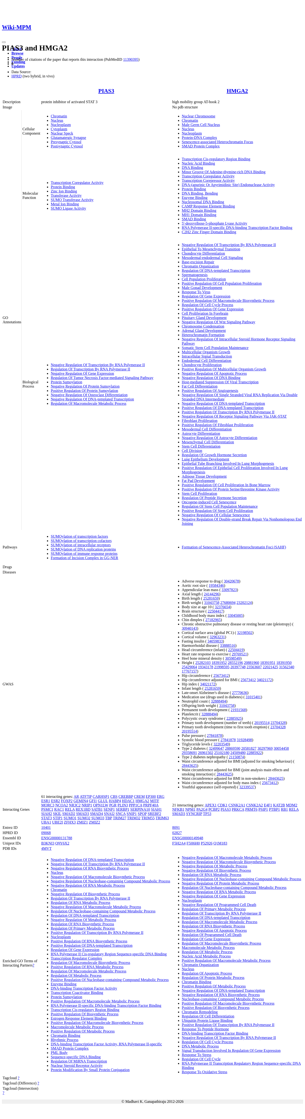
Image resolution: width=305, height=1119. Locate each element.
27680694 (228, 603)
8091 (176, 827)
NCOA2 (61, 805)
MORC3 (47, 805)
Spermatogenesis (195, 275)
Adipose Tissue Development (204, 476)
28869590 (232, 748)
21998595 (221, 667)
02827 (177, 833)
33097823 (229, 590)
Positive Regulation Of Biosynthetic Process (84, 1014)
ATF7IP (86, 797)
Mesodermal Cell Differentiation (207, 429)
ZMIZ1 (82, 822)
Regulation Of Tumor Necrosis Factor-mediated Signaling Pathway (102, 378)
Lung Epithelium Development (205, 459)
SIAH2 (46, 814)
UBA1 (46, 822)
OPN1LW (100, 805)
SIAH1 (156, 809)
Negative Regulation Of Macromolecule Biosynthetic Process (98, 877)
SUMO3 (97, 818)
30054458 (281, 748)
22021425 (270, 667)
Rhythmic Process (64, 1040)
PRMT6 (251, 809)
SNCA (121, 814)
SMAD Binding (194, 219)
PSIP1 (263, 809)
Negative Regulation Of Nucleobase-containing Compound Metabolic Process (110, 881)
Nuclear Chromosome (198, 116)
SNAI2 (109, 814)
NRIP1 (86, 805)
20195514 (261, 723)
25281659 (211, 598)
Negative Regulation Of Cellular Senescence (216, 515)
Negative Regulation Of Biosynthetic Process (85, 894)
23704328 (278, 723)
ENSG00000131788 (56, 838)
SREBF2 (154, 814)
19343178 (205, 667)
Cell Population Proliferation (204, 279)
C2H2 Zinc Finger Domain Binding (209, 232)
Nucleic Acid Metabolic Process (206, 956)
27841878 (214, 736)
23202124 (244, 603)
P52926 (207, 843)
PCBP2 (214, 809)
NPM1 (190, 809)
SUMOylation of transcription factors (79, 536)
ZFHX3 (70, 822)
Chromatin (59, 116)
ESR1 (45, 801)
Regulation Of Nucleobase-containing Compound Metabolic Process (103, 911)
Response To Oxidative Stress (204, 1072)
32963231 (217, 637)
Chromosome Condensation (203, 326)
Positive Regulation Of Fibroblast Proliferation (217, 425)
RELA (70, 809)
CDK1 (223, 805)
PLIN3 (122, 805)
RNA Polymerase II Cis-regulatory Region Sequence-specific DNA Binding (109, 954)
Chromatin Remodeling (200, 1012)
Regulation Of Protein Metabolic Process (213, 978)
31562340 (286, 667)
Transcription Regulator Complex (76, 958)
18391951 (267, 663)
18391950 (284, 663)
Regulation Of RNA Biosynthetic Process (82, 924)
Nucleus (57, 120)
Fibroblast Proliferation (200, 421)
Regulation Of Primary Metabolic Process (83, 928)
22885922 (254, 753)
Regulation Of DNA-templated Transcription (216, 270)
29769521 (239, 654)
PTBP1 (274, 809)
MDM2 (291, 805)
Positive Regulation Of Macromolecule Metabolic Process (95, 1001)
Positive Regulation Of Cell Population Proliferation (222, 283)
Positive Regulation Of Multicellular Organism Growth (224, 369)
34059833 (215, 641)
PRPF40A (150, 805)
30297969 (265, 748)
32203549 (221, 744)
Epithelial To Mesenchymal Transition (211, 249)
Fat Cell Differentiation (200, 386)
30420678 (231, 581)
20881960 (251, 663)
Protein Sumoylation (66, 382)
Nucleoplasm (61, 125)
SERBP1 (122, 809)
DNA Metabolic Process (200, 1046)
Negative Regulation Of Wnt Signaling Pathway (218, 322)
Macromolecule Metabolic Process (77, 1027)
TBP (108, 818)
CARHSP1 (101, 797)
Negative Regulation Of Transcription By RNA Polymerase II (98, 365)
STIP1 (58, 818)
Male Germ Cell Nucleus (201, 125)
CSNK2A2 (254, 805)
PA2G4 (202, 809)
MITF (154, 801)
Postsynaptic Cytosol (67, 146)
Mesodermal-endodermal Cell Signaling (212, 258)
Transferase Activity (66, 195)
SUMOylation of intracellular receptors (81, 545)
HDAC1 (128, 801)
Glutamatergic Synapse (68, 138)
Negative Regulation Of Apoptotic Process (214, 373)
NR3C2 (75, 805)
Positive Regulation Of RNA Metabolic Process (87, 967)
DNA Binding (192, 168)
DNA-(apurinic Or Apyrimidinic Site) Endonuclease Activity (228, 185)
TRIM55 (148, 818)
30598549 (232, 658)
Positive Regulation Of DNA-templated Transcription (223, 408)
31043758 (211, 603)
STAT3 (46, 818)
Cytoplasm (59, 129)
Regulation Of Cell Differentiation (208, 1016)
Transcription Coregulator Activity (77, 183)
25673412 (221, 675)
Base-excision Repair (198, 262)
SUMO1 (70, 818)
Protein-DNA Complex (199, 138)
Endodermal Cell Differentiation (206, 361)
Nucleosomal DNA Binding (203, 202)
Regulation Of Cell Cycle (201, 1059)
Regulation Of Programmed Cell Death (212, 935)
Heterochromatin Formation (203, 335)
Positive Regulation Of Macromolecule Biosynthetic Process (228, 301)
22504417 (215, 611)
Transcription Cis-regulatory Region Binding (216, 159)
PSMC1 (47, 809)
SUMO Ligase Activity (68, 208)
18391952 (219, 663)
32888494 (218, 701)
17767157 (189, 671)
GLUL (103, 801)
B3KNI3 (47, 843)
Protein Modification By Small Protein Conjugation (90, 1070)
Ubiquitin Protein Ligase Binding (207, 1020)
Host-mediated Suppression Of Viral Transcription (220, 382)
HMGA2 (237, 91)
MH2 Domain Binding (199, 210)
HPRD (16, 76)
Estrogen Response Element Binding (79, 1018)
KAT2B (279, 805)
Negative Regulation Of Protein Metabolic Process (220, 883)
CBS (113, 797)
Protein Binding (63, 187)
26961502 (205, 753)
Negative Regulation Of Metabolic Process (83, 920)
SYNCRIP (194, 814)
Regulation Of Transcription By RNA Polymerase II (90, 369)
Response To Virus (196, 292)
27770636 (239, 693)
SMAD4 (96, 814)
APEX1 (211, 805)
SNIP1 (132, 814)
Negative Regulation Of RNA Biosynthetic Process (90, 868)
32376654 (222, 607)
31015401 (253, 697)
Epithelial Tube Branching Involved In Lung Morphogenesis (228, 463)
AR (76, 797)
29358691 (189, 753)
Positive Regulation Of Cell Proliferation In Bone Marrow (226, 485)
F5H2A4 (179, 843)
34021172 (264, 680)
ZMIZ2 (94, 822)
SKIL (57, 814)
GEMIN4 (80, 801)
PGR (113, 805)
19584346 (216, 585)
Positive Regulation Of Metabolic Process (83, 1031)
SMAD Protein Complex (201, 146)
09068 (46, 833)
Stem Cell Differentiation (201, 446)
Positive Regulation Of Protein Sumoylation (84, 391)
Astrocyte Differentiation (201, 433)
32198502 (244, 633)
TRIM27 (119, 818)
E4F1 (268, 805)
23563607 (254, 667)
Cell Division (192, 451)
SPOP (142, 814)
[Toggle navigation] (4, 42)
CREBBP (125, 797)
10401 (46, 827)
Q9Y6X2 (62, 843)
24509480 (238, 753)
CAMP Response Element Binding (208, 206)
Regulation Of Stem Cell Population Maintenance (220, 506)
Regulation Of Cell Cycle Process (207, 305)
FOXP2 (67, 801)
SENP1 (109, 809)
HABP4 (115, 801)
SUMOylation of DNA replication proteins (83, 549)
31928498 (244, 740)
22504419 (235, 650)
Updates (18, 66)
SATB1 (97, 809)
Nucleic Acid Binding (198, 163)
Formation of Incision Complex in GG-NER (84, 558)
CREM (139, 797)
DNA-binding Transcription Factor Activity (84, 988)
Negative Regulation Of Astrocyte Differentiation (219, 438)
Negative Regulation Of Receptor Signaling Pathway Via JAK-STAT (234, 416)
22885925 (234, 718)
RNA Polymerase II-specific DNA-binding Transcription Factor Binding (237, 228)
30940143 (189, 628)
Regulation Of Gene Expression (206, 296)
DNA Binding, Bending (200, 193)
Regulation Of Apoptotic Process (207, 973)
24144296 (211, 594)
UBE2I (57, 822)
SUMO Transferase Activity (72, 200)
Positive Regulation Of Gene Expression (213, 309)
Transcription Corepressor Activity (208, 180)
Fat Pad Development (198, 481)
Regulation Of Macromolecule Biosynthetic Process (90, 963)
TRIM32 (133, 818)
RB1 (284, 809)
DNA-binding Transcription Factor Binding (215, 1033)
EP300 (151, 797)
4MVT (46, 848)
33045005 (235, 615)
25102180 (221, 753)
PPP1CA (135, 805)
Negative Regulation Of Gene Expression (82, 373)
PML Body (59, 1053)
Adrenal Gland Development (204, 331)
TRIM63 (162, 818)
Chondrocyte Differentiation (203, 253)
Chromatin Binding (65, 1035)
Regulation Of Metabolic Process (76, 975)
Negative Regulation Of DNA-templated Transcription (92, 399)
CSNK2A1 (237, 805)
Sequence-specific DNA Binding (76, 1057)
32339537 (247, 787)
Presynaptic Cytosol (66, 142)
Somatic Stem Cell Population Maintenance (215, 348)
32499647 (216, 748)
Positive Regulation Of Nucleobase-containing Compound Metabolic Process (110, 980)
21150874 (236, 757)
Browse (17, 53)
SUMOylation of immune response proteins (84, 554)
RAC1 (59, 809)
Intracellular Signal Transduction (207, 356)
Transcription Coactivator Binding (77, 993)
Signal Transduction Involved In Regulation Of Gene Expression (231, 1050)
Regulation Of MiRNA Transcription (79, 1061)
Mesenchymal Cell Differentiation (208, 442)
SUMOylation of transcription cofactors (81, 541)
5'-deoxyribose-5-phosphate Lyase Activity (214, 223)
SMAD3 (82, 814)
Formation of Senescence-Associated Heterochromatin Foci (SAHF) (234, 547)
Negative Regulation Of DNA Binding (211, 378)
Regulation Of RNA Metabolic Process (80, 903)
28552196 (235, 663)
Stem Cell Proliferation (199, 493)
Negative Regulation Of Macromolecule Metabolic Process (96, 907)
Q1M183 (220, 843)
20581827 (248, 748)
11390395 (130, 59)
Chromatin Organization (200, 266)
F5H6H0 (193, 843)
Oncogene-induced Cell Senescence (209, 502)
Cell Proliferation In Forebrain (205, 313)
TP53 (207, 814)
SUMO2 (83, 818)
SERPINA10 (140, 809)
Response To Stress (196, 1055)
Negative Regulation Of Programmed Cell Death (219, 905)
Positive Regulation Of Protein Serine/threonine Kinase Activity (231, 489)
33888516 (227, 645)
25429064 (189, 667)
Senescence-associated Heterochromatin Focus (217, 142)
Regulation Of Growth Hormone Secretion (214, 455)
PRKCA (238, 809)
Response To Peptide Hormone (205, 1029)
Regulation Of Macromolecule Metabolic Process (88, 403)
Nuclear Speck (62, 133)
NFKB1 (178, 809)
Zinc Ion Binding (64, 191)
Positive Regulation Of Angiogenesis (210, 391)
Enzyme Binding (195, 198)
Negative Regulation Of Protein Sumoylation (85, 386)
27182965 (213, 620)
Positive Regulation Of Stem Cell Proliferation (217, 511)
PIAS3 (106, 91)
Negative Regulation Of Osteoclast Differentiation (89, 395)
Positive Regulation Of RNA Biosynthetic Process (89, 941)
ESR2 (55, 801)
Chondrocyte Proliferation (202, 365)
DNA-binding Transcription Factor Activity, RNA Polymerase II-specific (106, 1044)
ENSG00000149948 (187, 838)
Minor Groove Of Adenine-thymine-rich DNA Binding (224, 172)
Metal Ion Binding (65, 204)
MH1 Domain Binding (199, 215)
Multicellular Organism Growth (206, 352)
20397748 (238, 667)
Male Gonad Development (202, 288)
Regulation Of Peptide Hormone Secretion (214, 498)
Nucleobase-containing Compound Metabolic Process (223, 999)
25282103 (203, 663)
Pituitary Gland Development (204, 318)
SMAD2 (68, 814)
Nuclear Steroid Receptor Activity (77, 1065)
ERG (160, 797)
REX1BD (83, 809)
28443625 (189, 766)
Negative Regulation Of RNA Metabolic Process (88, 885)
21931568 (238, 710)
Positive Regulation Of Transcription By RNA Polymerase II (228, 412)
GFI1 (93, 801)
